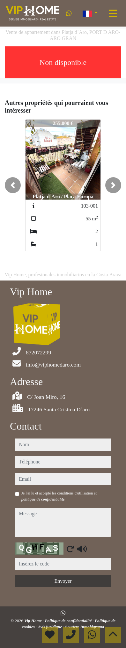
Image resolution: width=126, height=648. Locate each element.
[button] (13, 185)
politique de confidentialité (42, 499)
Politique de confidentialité (69, 620)
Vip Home (33, 620)
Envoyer (62, 581)
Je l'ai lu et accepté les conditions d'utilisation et (59, 496)
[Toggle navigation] (113, 13)
